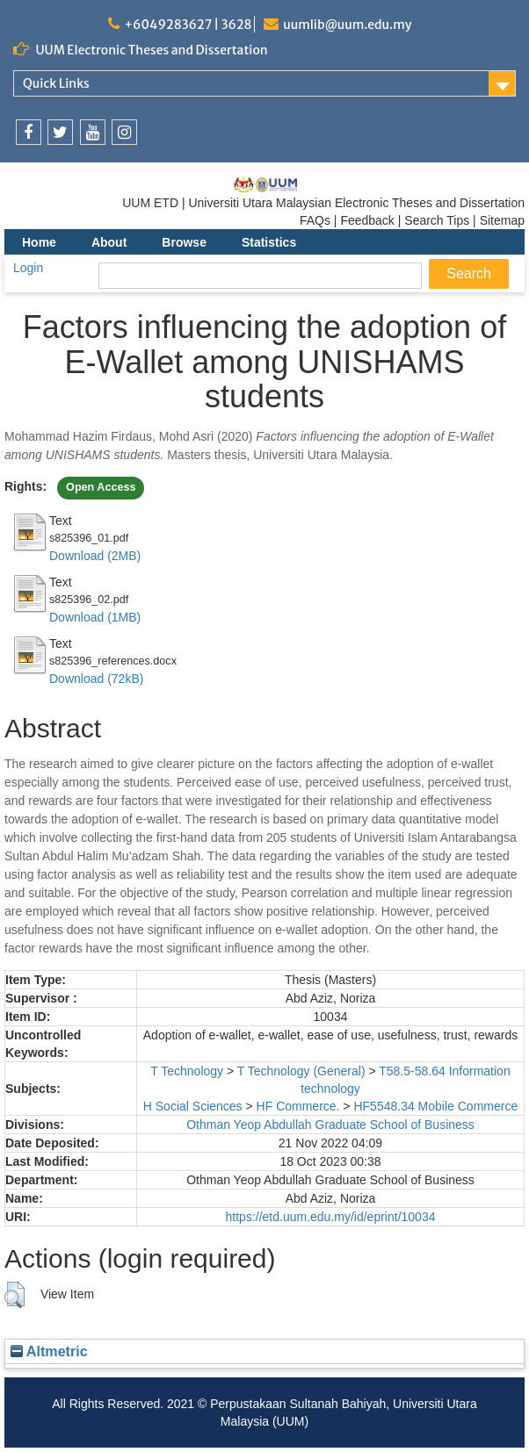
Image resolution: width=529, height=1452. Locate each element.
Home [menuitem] (39, 242)
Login (28, 268)
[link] (28, 132)
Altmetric (49, 1351)
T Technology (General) (301, 1071)
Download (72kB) (96, 679)
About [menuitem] (109, 242)
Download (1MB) (95, 617)
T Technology (186, 1071)
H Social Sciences (193, 1106)
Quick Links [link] (56, 83)
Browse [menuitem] (184, 242)
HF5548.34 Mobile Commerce (435, 1106)
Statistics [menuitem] (269, 242)
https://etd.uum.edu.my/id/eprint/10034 (331, 1217)
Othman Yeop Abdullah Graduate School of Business (330, 1125)
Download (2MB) (95, 556)
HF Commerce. (298, 1106)
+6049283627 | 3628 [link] (187, 24)
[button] (14, 1295)
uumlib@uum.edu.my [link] (347, 24)
